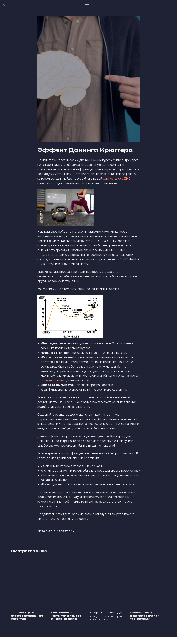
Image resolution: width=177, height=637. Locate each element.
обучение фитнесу (54, 380)
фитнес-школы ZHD (117, 178)
